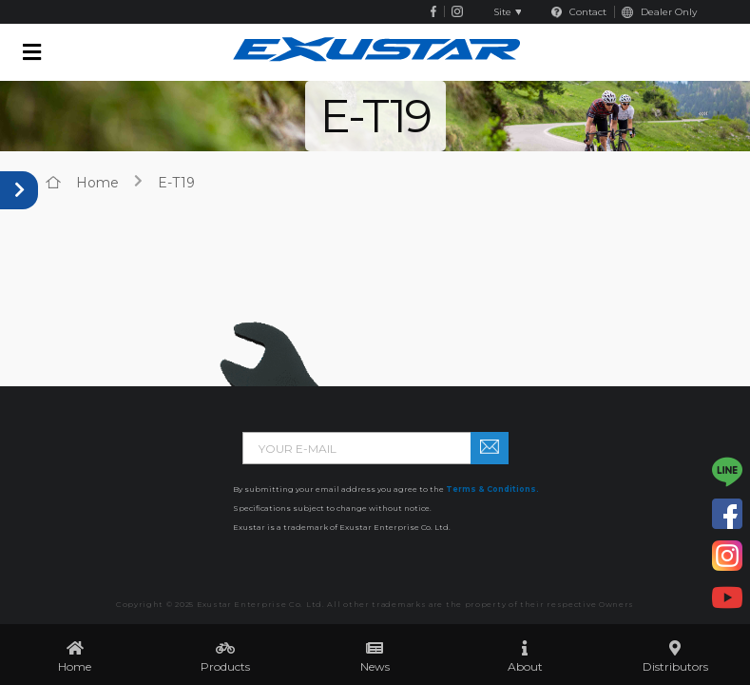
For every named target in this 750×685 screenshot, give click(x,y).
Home (74, 666)
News (375, 666)
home (97, 182)
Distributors (675, 666)
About (525, 666)
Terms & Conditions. (492, 489)
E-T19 (176, 182)
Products (225, 666)
